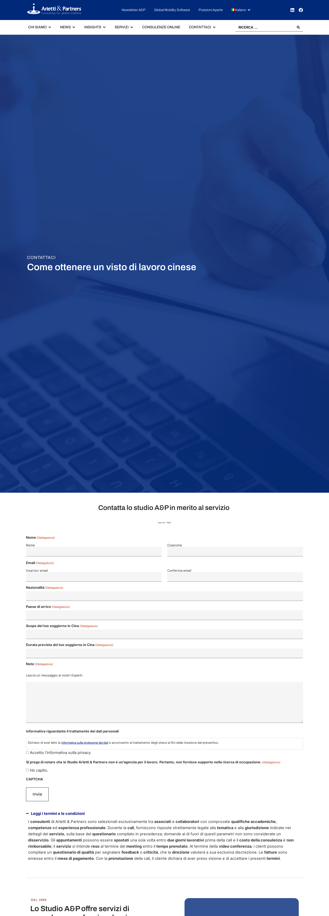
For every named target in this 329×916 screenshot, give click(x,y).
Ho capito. (39, 763)
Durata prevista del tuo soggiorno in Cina (69, 639)
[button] (241, 10)
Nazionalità (44, 585)
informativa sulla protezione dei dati (84, 735)
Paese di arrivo (48, 603)
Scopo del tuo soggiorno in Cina (62, 621)
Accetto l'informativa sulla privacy (60, 746)
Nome (30, 545)
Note (39, 657)
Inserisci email (37, 569)
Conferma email (179, 569)
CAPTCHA (34, 772)
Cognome (174, 545)
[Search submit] (298, 27)
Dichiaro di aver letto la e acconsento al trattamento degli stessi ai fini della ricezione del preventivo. (123, 735)
